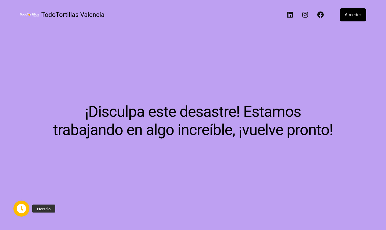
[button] (21, 209)
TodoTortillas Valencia (72, 15)
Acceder (353, 14)
